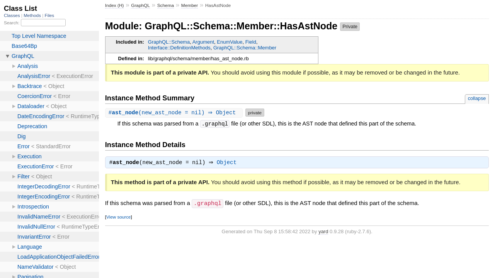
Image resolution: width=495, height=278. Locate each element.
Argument (203, 42)
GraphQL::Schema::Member (244, 48)
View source (118, 217)
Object (228, 163)
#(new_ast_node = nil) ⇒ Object (175, 112)
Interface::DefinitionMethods (179, 48)
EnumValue (229, 42)
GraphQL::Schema (169, 42)
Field (250, 42)
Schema (165, 5)
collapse (477, 98)
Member (189, 5)
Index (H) (114, 5)
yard (323, 232)
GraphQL (140, 5)
